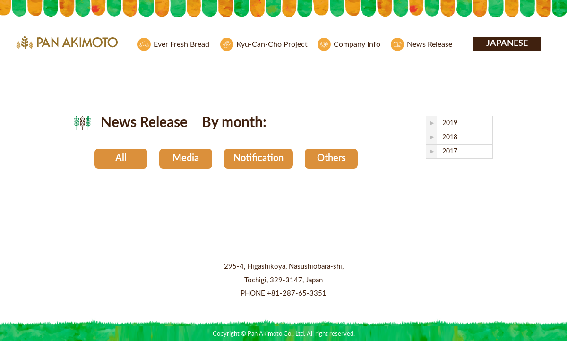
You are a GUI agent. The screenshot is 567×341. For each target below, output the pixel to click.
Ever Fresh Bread (181, 44)
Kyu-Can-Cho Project (272, 44)
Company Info (357, 44)
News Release (429, 44)
